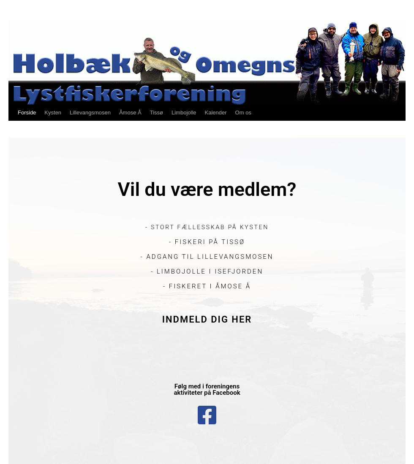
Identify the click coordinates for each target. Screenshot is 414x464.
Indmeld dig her (207, 319)
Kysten (52, 112)
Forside (27, 112)
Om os (243, 112)
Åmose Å (130, 112)
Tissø (156, 112)
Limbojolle (184, 112)
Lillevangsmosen (90, 112)
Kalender (216, 112)
